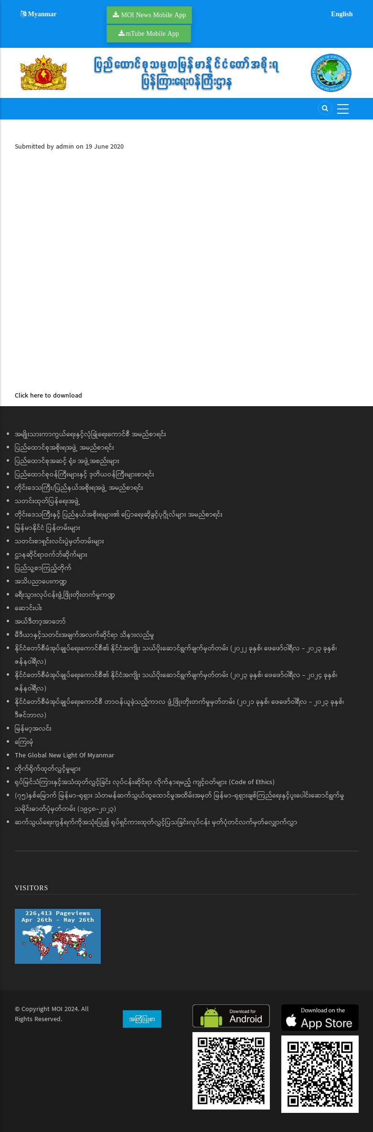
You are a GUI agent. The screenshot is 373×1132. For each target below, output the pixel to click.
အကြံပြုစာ (142, 1018)
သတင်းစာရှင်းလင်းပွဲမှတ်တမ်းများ (59, 541)
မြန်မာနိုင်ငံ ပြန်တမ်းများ (47, 528)
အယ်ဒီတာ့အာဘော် (40, 621)
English (341, 14)
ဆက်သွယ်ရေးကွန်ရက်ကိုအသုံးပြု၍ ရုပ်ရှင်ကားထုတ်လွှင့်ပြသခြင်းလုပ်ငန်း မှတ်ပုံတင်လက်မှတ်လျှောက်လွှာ (156, 822)
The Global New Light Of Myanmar (64, 755)
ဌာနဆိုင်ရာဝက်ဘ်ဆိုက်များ (51, 555)
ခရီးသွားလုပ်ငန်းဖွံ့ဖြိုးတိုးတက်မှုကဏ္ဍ (65, 595)
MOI (57, 1009)
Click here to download (48, 395)
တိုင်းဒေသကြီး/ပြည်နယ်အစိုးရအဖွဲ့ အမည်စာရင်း (79, 488)
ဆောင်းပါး (28, 608)
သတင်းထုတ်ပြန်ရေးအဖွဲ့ (47, 501)
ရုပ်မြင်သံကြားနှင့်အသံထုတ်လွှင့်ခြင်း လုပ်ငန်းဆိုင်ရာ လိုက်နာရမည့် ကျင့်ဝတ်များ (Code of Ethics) (145, 782)
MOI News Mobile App (153, 14)
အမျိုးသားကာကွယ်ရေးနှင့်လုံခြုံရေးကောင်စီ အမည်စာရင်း (90, 434)
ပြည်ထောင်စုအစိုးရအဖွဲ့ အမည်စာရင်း (64, 447)
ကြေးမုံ (24, 742)
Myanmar (39, 14)
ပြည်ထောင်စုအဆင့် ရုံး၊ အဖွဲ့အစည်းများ (67, 461)
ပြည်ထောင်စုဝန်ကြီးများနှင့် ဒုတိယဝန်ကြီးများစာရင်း (84, 474)
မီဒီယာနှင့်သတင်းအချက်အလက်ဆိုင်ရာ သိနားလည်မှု (84, 635)
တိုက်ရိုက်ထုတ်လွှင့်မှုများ (48, 769)
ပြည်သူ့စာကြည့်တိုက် (43, 568)
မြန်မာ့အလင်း (33, 728)
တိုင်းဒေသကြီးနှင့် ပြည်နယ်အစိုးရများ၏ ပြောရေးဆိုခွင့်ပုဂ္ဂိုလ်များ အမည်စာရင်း (119, 514)
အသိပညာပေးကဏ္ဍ (41, 581)
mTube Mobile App (152, 33)
